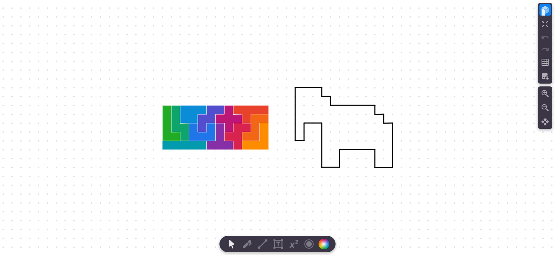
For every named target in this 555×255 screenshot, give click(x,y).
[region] (277, 127)
